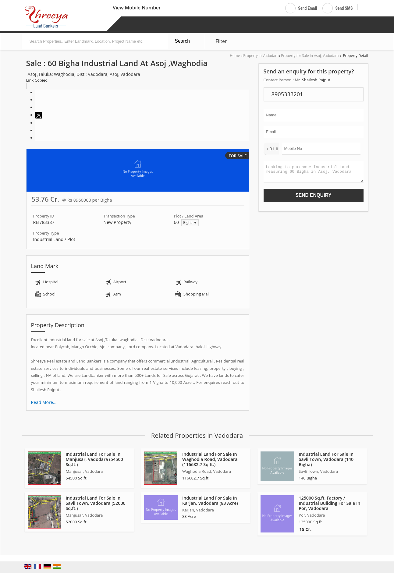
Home (235, 55)
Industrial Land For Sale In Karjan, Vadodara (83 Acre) (210, 500)
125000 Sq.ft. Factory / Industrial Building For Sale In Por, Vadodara (329, 503)
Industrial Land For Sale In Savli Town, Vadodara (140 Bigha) (326, 459)
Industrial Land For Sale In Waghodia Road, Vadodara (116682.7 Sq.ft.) (210, 459)
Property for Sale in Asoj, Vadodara (310, 55)
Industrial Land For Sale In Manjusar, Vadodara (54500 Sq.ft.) (94, 459)
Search (182, 41)
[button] (137, 7)
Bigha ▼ (190, 222)
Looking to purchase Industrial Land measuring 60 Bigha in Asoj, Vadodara (314, 173)
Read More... (44, 402)
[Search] (364, 7)
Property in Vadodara (261, 55)
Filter (221, 41)
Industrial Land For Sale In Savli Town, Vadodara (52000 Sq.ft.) (96, 503)
